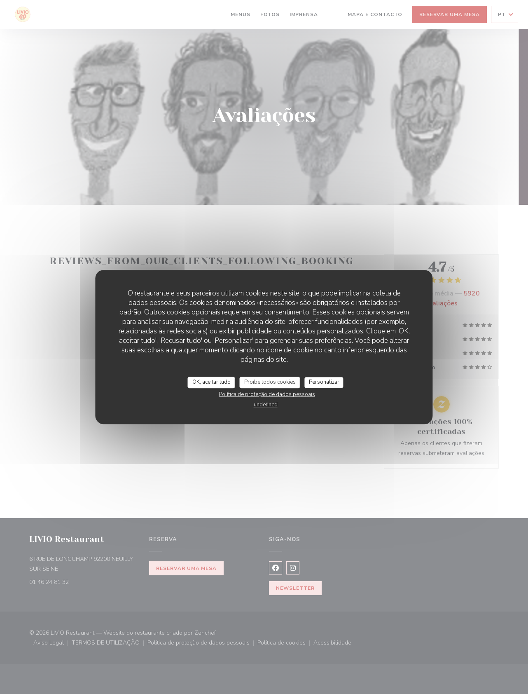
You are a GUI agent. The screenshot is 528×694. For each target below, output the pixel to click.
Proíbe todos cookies (270, 382)
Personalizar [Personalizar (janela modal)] (324, 382)
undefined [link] (266, 404)
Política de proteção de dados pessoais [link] (267, 394)
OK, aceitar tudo (211, 382)
